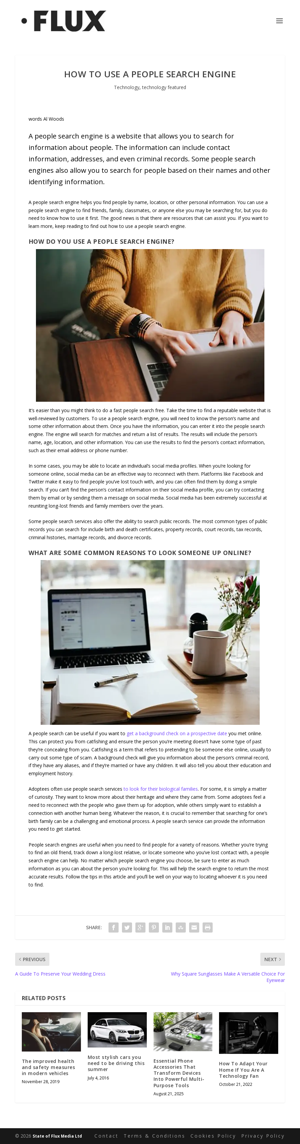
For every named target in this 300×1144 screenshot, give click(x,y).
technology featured (164, 87)
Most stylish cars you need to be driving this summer (116, 1063)
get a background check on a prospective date (176, 733)
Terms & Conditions (154, 1136)
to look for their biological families (161, 789)
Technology (126, 87)
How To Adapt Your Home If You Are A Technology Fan (243, 1069)
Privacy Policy (263, 1136)
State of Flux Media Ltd (57, 1136)
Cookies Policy (213, 1136)
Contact (106, 1136)
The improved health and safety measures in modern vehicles (48, 1067)
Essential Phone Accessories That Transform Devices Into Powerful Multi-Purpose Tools (179, 1073)
